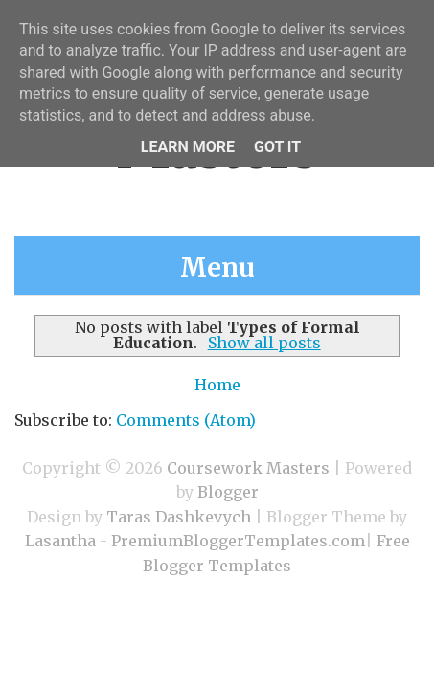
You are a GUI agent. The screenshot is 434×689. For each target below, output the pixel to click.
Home (217, 384)
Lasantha (60, 540)
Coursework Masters (248, 468)
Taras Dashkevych (178, 516)
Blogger (228, 491)
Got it (277, 147)
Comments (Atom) (186, 420)
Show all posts (264, 342)
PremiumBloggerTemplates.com (238, 540)
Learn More (188, 147)
